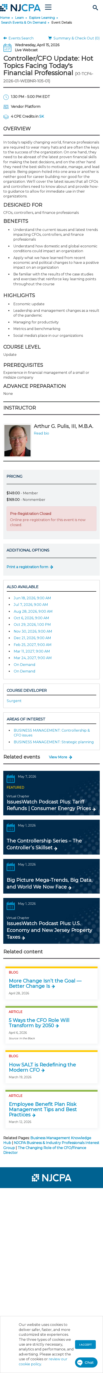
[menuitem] (19, 1194)
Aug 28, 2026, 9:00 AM (33, 611)
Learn (19, 18)
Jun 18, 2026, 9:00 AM (32, 598)
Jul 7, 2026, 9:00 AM (31, 605)
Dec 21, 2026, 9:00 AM (32, 638)
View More (58, 757)
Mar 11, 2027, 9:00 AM (32, 651)
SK (41, 116)
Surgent (14, 701)
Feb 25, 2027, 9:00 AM (33, 645)
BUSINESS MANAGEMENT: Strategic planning (54, 742)
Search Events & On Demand (23, 23)
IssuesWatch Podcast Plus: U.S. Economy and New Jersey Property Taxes (49, 930)
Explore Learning (42, 18)
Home (5, 18)
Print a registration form (27, 567)
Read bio (41, 433)
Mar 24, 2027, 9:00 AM (33, 658)
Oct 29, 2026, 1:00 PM (32, 625)
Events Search (18, 38)
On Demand (24, 665)
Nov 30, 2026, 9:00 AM (33, 631)
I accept (85, 1344)
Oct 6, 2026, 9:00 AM (31, 618)
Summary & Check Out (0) (74, 38)
